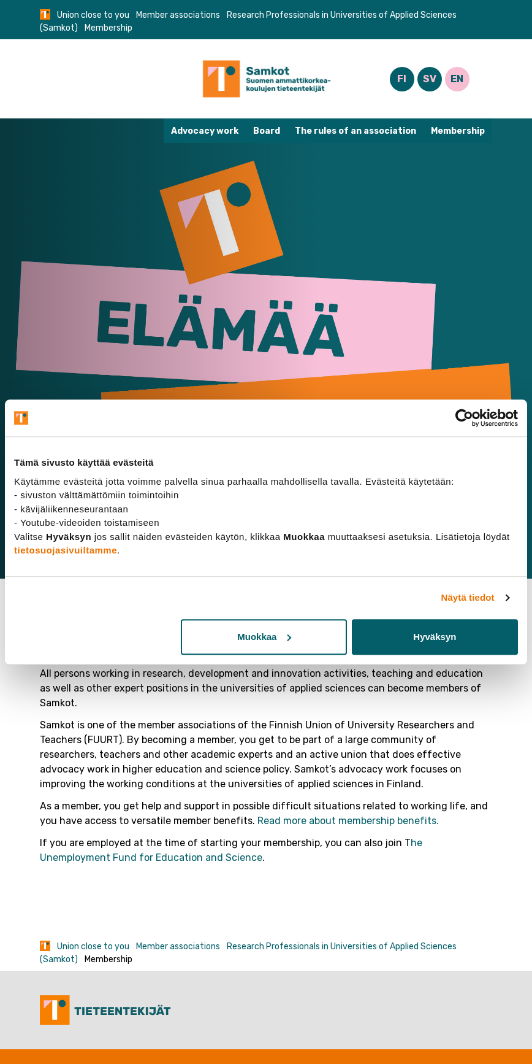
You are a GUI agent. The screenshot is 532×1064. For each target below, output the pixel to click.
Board (266, 131)
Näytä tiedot (468, 597)
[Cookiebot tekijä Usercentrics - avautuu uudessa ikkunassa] (464, 418)
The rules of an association (355, 131)
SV (429, 79)
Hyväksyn (434, 636)
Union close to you (93, 15)
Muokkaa (264, 636)
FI (401, 79)
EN (456, 79)
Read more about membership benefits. (348, 821)
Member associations (178, 15)
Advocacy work (204, 131)
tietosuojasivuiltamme (65, 550)
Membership (458, 131)
